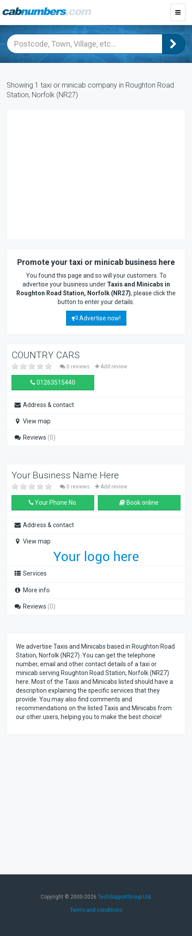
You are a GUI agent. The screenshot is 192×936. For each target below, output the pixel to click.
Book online (139, 502)
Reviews (34, 437)
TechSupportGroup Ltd (124, 897)
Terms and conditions (96, 910)
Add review (111, 366)
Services (30, 573)
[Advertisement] (86, 173)
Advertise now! (96, 318)
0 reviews (75, 366)
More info (32, 590)
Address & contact (44, 404)
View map (32, 421)
